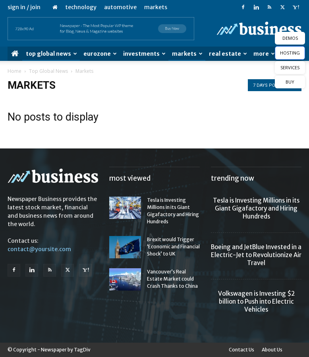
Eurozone (100, 53)
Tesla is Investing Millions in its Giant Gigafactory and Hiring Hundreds (256, 208)
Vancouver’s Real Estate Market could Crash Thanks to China (172, 279)
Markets (155, 7)
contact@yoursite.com (39, 249)
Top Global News (51, 53)
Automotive (120, 7)
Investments (144, 53)
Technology (81, 7)
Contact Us (241, 350)
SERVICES (289, 67)
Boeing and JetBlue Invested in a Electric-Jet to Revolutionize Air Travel (256, 255)
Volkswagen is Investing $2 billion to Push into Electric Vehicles (256, 301)
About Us (272, 350)
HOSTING (290, 53)
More (264, 53)
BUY (290, 82)
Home (14, 71)
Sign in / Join (24, 7)
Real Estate (228, 53)
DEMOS (290, 38)
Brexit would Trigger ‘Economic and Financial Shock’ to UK (173, 246)
